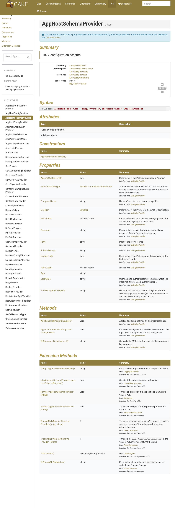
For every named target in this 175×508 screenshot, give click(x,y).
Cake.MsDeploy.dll (14, 76)
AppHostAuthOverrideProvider (16, 107)
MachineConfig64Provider (17, 260)
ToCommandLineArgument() (55, 341)
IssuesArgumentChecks (133, 413)
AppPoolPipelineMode (16, 139)
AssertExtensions (131, 430)
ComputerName (48, 201)
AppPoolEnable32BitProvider (15, 128)
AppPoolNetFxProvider (16, 134)
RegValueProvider (14, 292)
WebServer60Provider (15, 323)
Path (43, 242)
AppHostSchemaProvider (18, 118)
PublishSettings (48, 250)
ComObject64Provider (16, 184)
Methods (6, 41)
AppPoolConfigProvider (16, 122)
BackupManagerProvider (17, 157)
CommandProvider (14, 175)
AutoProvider (11, 152)
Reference (70, 4)
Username (46, 279)
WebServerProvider (14, 328)
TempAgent (46, 267)
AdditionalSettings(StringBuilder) (56, 321)
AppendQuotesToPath (51, 178)
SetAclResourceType (15, 314)
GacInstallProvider (14, 246)
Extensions (85, 4)
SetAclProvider (12, 310)
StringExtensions (130, 468)
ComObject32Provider (16, 180)
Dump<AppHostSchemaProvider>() (58, 368)
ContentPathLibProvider (16, 196)
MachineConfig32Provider (17, 255)
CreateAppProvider (14, 205)
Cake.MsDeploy (53, 37)
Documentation (53, 4)
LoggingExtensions (131, 372)
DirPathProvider (13, 233)
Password (45, 230)
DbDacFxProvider (13, 214)
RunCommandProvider (16, 305)
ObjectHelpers (129, 454)
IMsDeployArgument (79, 78)
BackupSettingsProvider (17, 161)
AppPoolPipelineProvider (17, 143)
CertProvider (11, 166)
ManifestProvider (13, 264)
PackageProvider (13, 273)
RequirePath (47, 256)
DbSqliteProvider (13, 228)
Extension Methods (11, 46)
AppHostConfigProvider (16, 113)
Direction (45, 210)
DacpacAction (12, 210)
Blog (39, 4)
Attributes (6, 27)
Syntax (5, 23)
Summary (6, 18)
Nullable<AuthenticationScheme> (96, 186)
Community (100, 4)
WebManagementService (53, 290)
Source (41, 11)
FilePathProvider (13, 237)
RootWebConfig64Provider (18, 301)
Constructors (8, 32)
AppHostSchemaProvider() (54, 156)
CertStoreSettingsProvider (18, 171)
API (112, 4)
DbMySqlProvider (13, 223)
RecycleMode (11, 282)
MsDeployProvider (78, 84)
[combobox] (156, 3)
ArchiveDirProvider (14, 148)
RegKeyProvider (13, 287)
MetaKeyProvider (13, 269)
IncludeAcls (46, 218)
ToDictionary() (47, 453)
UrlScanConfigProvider (16, 319)
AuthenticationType (50, 186)
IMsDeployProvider (78, 75)
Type (43, 273)
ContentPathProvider (15, 201)
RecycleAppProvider (15, 278)
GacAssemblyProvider (16, 242)
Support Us (125, 4)
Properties (7, 37)
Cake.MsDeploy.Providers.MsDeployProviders (17, 88)
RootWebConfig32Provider (18, 296)
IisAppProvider (12, 251)
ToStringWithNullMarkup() (53, 462)
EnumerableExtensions (133, 383)
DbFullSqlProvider (13, 219)
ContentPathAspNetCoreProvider (17, 190)
